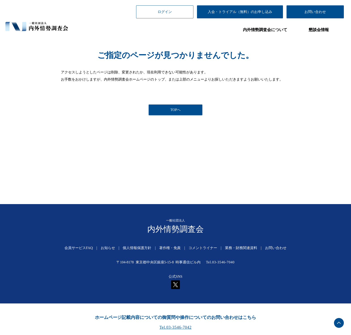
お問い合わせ (315, 12)
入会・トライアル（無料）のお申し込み (240, 12)
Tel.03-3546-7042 (175, 327)
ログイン (165, 12)
